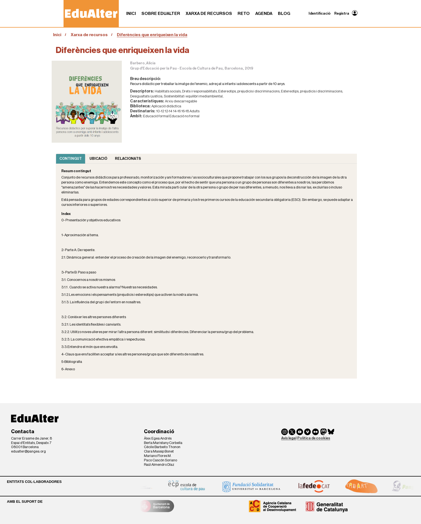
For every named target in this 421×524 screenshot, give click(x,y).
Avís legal (288, 438)
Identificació (320, 13)
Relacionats (128, 158)
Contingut (70, 158)
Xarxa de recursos (209, 13)
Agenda (263, 13)
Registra (341, 13)
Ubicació (98, 158)
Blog (284, 13)
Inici (131, 13)
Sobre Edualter (160, 13)
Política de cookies (313, 438)
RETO (244, 13)
